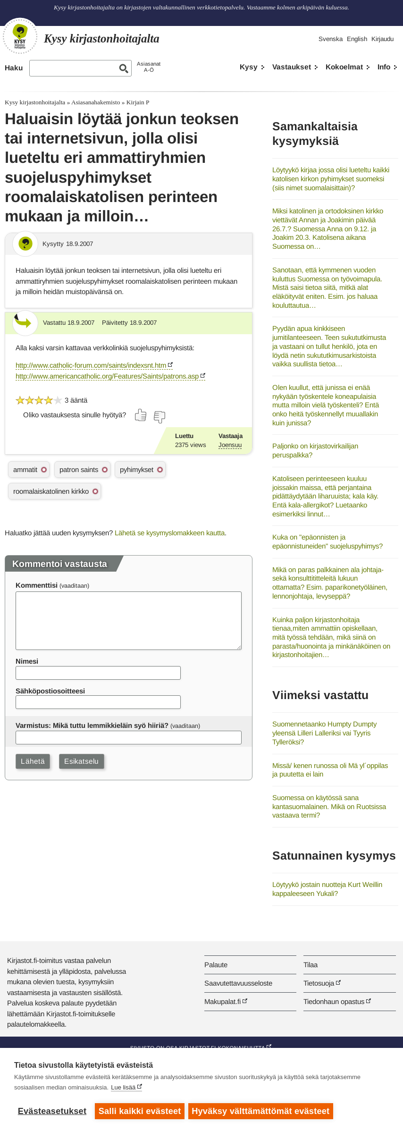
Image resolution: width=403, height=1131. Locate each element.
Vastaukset (291, 67)
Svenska (331, 38)
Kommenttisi (37, 585)
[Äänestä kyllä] (141, 415)
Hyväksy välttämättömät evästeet (262, 1111)
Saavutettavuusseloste (238, 983)
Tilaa (310, 965)
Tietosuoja (318, 983)
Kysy (249, 67)
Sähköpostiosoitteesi (50, 691)
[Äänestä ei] (159, 417)
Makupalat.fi (222, 1001)
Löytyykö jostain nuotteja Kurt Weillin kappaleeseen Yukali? (327, 888)
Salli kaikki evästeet (140, 1111)
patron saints (78, 469)
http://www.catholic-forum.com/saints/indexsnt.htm (91, 365)
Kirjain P (138, 102)
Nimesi (27, 661)
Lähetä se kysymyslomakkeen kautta (170, 533)
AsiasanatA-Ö (148, 67)
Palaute (215, 965)
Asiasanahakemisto (95, 102)
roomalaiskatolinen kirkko (51, 491)
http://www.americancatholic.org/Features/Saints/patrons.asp (107, 376)
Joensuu (230, 444)
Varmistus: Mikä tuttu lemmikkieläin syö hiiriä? (92, 725)
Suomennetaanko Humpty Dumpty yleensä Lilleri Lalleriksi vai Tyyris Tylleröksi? (324, 732)
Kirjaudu (382, 38)
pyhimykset (136, 469)
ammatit (25, 469)
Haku (14, 68)
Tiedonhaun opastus (333, 1001)
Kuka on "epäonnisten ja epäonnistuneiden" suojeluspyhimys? (327, 541)
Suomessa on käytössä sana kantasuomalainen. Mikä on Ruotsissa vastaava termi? (329, 806)
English (357, 38)
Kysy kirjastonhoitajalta (35, 102)
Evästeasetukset (52, 1111)
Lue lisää (123, 1088)
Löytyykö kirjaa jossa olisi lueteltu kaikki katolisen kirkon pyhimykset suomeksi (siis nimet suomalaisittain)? (330, 178)
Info (384, 67)
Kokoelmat (344, 67)
